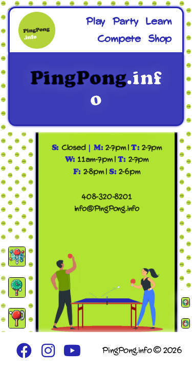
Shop (160, 39)
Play (95, 21)
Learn (158, 21)
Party (125, 21)
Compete (119, 39)
